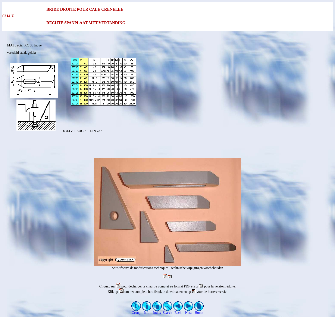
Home (199, 311)
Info (146, 311)
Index (157, 311)
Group (136, 311)
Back (178, 311)
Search (167, 311)
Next (188, 311)
